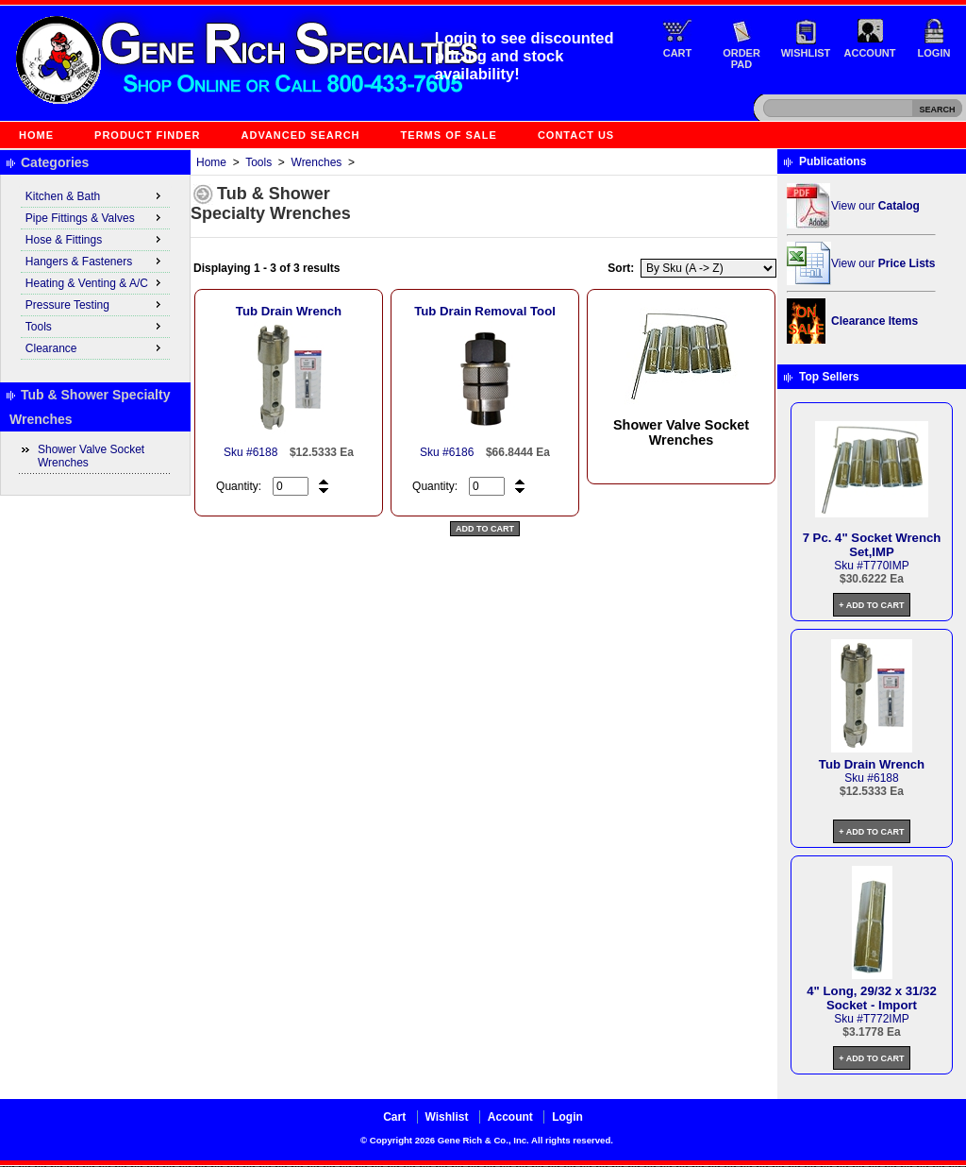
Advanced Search (301, 135)
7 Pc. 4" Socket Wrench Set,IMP (872, 545)
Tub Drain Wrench (288, 311)
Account (870, 53)
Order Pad (741, 58)
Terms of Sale (449, 135)
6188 (265, 452)
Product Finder (147, 135)
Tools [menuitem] (95, 325)
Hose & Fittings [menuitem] (95, 238)
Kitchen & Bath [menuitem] (95, 195)
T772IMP (886, 1018)
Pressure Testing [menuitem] (95, 304)
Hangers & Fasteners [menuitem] (95, 260)
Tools (258, 162)
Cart (677, 53)
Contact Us (576, 135)
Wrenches (316, 162)
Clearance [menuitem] (95, 347)
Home (36, 135)
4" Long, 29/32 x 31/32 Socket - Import (871, 998)
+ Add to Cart (871, 605)
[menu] (95, 273)
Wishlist (806, 53)
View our (875, 205)
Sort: (621, 268)
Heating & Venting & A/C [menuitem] (95, 282)
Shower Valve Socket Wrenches (91, 456)
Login (934, 53)
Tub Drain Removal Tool (485, 311)
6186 (462, 452)
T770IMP (886, 565)
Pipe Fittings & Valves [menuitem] (95, 217)
